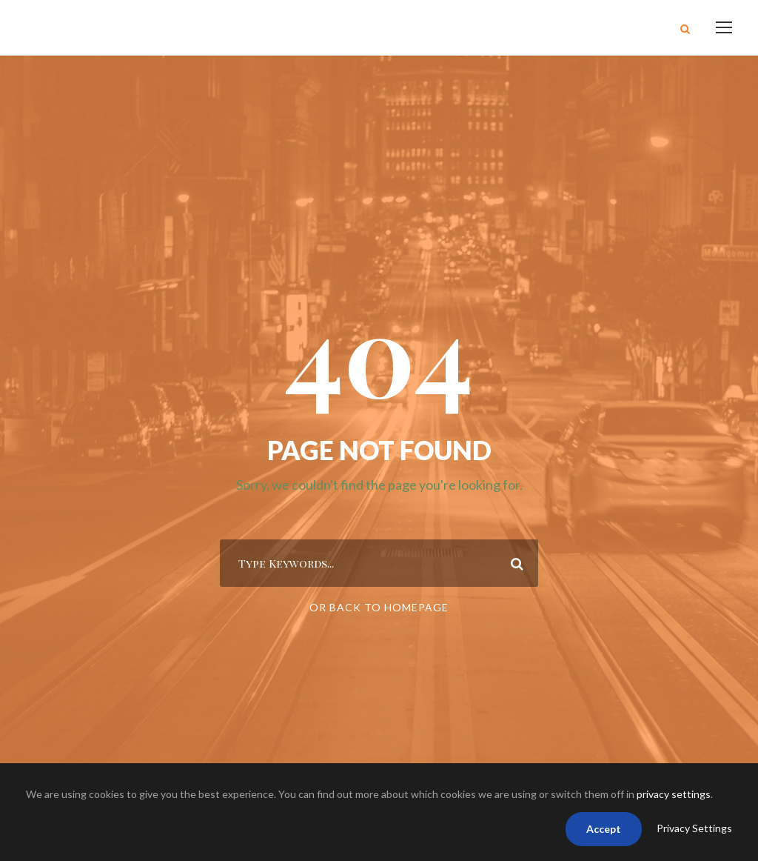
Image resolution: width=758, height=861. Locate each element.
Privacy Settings (694, 828)
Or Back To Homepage (379, 607)
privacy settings (674, 794)
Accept (603, 828)
